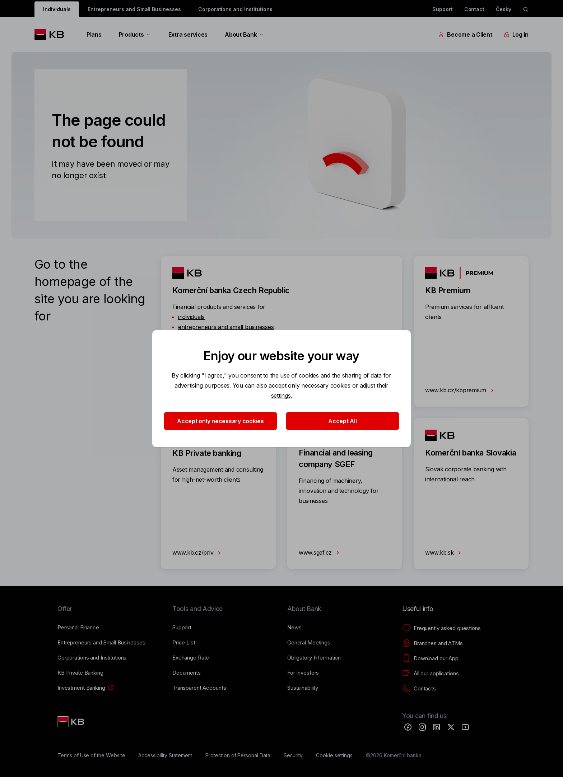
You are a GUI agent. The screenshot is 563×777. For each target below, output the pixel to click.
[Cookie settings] (334, 755)
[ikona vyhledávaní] (526, 9)
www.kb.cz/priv (198, 553)
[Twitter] (451, 727)
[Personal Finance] (78, 627)
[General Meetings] (308, 642)
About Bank (244, 34)
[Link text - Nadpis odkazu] (71, 721)
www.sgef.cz (320, 553)
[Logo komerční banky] (51, 34)
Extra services (188, 34)
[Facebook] (408, 727)
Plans (94, 34)
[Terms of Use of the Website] (91, 755)
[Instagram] (422, 727)
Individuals (56, 9)
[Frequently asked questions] (441, 628)
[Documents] (186, 672)
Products (135, 34)
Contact (474, 9)
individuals (191, 316)
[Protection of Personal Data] (237, 755)
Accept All (342, 421)
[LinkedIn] (436, 727)
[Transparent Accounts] (199, 688)
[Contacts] (419, 688)
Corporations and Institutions (235, 9)
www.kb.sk (444, 553)
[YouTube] (465, 727)
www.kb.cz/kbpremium (461, 390)
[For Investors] (303, 672)
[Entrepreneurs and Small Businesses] (101, 642)
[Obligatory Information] (314, 657)
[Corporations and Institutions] (91, 657)
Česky (503, 9)
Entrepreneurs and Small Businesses (134, 9)
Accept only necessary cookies (220, 421)
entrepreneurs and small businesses (226, 326)
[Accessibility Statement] (165, 755)
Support (442, 9)
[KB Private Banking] (80, 672)
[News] (294, 627)
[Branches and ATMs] (432, 643)
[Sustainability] (302, 688)
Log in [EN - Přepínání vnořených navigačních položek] (516, 34)
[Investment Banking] (81, 688)
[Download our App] (430, 658)
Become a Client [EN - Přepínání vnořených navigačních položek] (465, 34)
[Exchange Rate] (190, 657)
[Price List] (183, 642)
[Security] (293, 755)
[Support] (181, 627)
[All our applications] (430, 673)
